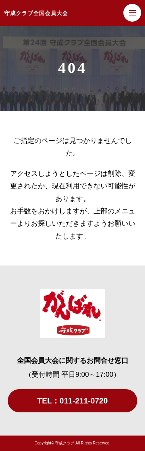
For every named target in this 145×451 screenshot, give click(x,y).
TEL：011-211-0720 (72, 401)
